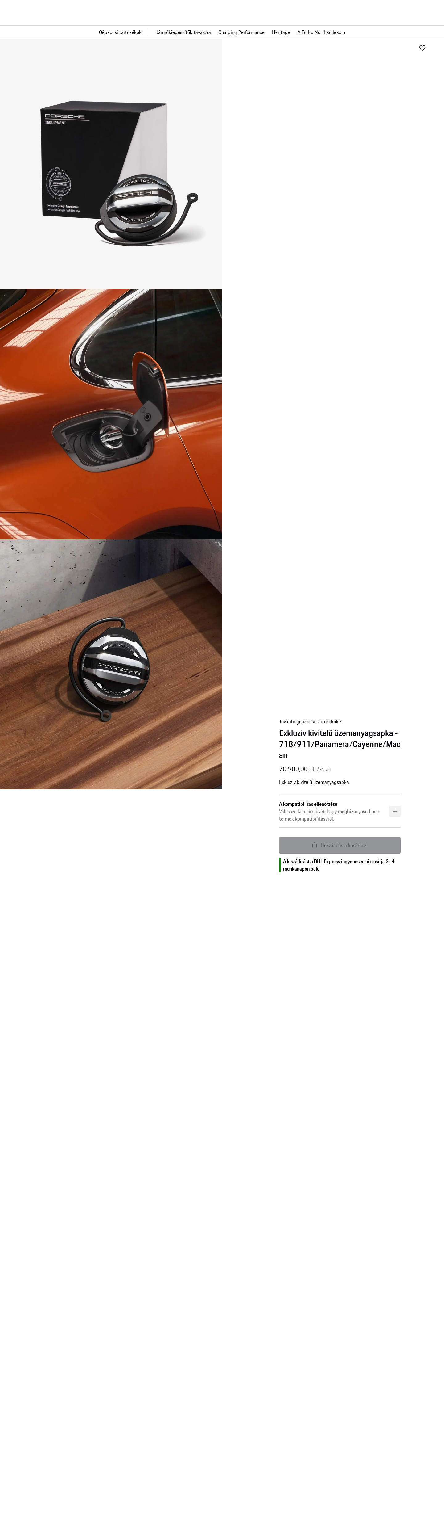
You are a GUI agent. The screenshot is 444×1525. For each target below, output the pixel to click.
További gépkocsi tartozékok (309, 721)
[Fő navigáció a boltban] (222, 32)
